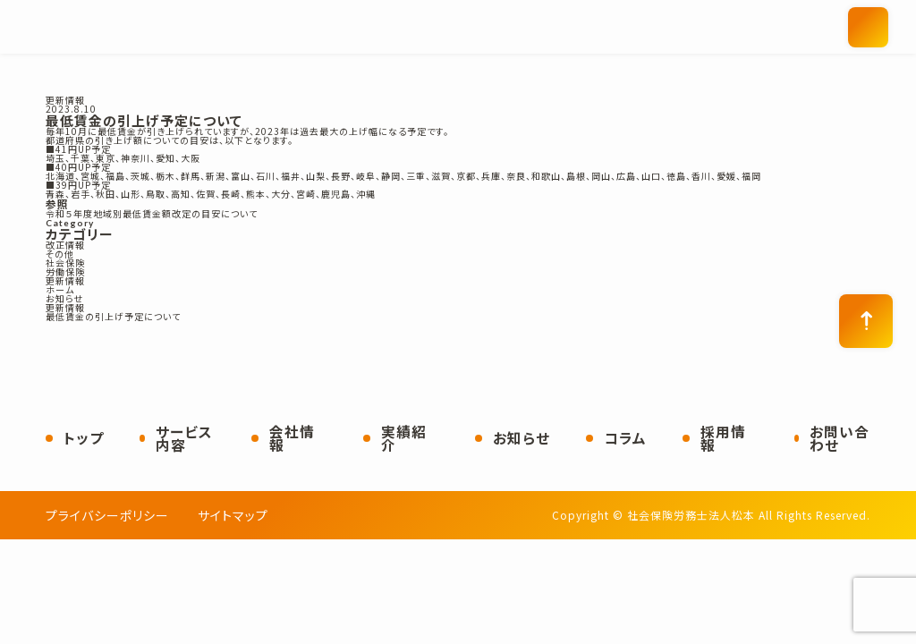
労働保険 (65, 271)
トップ (84, 438)
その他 (60, 254)
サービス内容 (184, 439)
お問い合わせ (839, 439)
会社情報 (292, 439)
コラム (625, 438)
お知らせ (521, 438)
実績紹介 (404, 439)
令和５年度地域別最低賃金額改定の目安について (152, 213)
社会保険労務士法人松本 (260, 27)
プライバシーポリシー (107, 515)
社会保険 (65, 262)
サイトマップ (233, 515)
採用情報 (723, 439)
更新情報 (65, 100)
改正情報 (65, 245)
